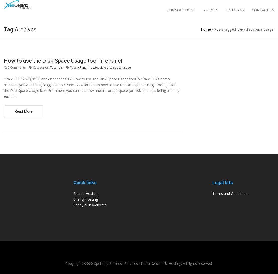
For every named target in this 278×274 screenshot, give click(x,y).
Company (235, 10)
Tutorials (56, 67)
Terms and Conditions (230, 193)
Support (211, 10)
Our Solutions (181, 10)
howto (93, 67)
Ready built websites (90, 205)
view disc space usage (115, 67)
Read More (24, 111)
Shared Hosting (85, 193)
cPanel (82, 67)
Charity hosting (85, 199)
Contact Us (263, 10)
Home (206, 29)
